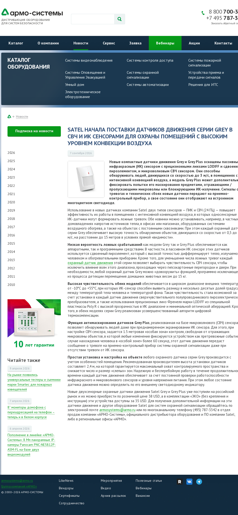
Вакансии (143, 495)
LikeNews (66, 480)
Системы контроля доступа (150, 60)
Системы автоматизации (148, 84)
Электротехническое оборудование (83, 94)
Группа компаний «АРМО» (19, 486)
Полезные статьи (149, 480)
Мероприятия (111, 480)
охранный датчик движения (90, 262)
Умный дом (74, 84)
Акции (194, 43)
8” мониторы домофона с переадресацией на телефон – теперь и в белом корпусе (31, 412)
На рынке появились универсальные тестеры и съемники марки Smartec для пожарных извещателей (34, 382)
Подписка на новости (34, 130)
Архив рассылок (113, 495)
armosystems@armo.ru (117, 409)
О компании (48, 43)
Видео (106, 488)
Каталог (15, 43)
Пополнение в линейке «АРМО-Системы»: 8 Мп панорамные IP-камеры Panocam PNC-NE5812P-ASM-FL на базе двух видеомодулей (32, 445)
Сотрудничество (72, 503)
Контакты (223, 43)
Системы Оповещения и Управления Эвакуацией (85, 75)
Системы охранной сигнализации (143, 75)
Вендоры (66, 488)
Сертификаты (69, 495)
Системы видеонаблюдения (88, 60)
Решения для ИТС (203, 84)
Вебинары (165, 43)
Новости (80, 43)
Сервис (109, 43)
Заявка (135, 43)
